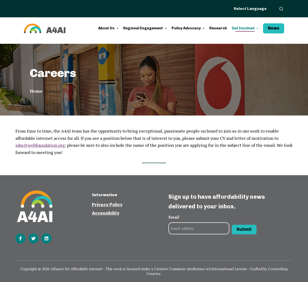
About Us (109, 28)
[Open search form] (281, 9)
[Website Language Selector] (253, 8)
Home (36, 91)
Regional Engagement (145, 28)
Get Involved (245, 28)
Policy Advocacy (189, 28)
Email (173, 217)
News (273, 28)
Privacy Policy (107, 204)
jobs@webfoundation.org (40, 145)
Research (218, 28)
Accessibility (105, 213)
